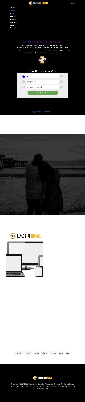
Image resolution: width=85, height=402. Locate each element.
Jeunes (12, 25)
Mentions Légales (67, 384)
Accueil (12, 7)
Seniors (13, 10)
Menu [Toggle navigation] (72, 3)
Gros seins (19, 353)
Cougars (13, 16)
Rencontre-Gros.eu (52, 384)
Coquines (13, 22)
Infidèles (13, 19)
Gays (12, 13)
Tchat (12, 28)
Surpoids (28, 353)
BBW (67, 353)
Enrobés (53, 353)
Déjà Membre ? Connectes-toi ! (42, 112)
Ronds (37, 353)
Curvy (61, 353)
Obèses (44, 353)
